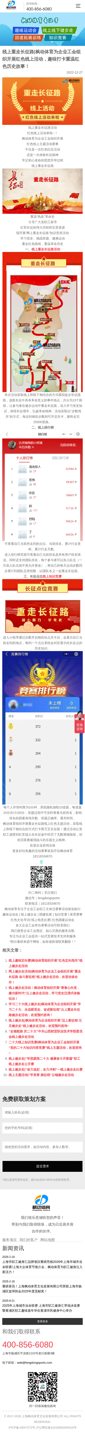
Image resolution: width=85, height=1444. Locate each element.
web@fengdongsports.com (34, 1362)
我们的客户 (28, 1240)
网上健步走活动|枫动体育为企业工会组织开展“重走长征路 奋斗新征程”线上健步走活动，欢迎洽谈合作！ (45, 977)
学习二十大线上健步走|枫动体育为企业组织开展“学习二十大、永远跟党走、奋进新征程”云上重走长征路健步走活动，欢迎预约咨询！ (45, 1009)
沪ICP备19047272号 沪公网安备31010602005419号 (42, 1427)
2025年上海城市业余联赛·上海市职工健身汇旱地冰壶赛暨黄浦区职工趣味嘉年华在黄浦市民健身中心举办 (42, 1306)
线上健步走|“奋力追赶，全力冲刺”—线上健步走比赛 (46, 1069)
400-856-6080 (39, 9)
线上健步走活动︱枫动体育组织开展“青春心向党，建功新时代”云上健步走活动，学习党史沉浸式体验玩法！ (44, 993)
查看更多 (42, 1321)
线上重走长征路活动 (46, 249)
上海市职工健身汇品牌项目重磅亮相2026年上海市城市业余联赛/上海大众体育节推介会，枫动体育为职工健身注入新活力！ (42, 1264)
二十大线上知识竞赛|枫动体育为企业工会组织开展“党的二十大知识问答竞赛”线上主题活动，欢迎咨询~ (45, 1047)
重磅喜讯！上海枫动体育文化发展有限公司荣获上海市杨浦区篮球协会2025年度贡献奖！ (42, 1286)
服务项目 (9, 1240)
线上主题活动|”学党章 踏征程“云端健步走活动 (41, 1075)
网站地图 (47, 1240)
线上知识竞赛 (52, 576)
